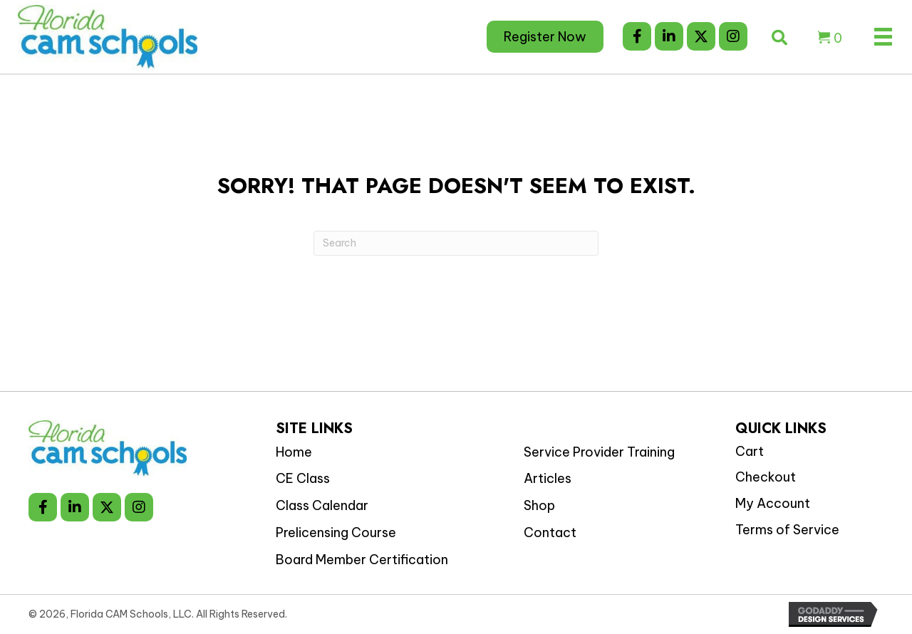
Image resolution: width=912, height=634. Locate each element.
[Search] (456, 243)
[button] (637, 36)
